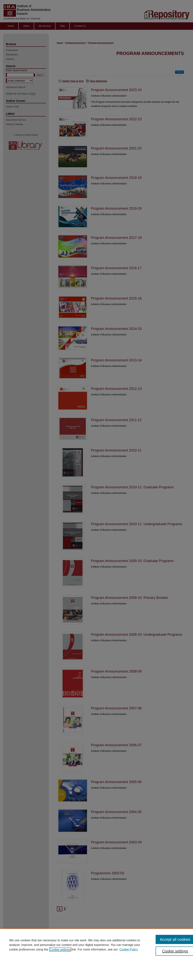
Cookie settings (60, 949)
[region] (96, 945)
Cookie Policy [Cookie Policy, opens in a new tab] (128, 949)
